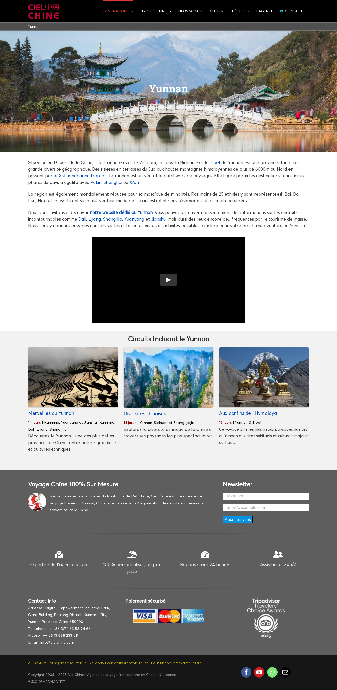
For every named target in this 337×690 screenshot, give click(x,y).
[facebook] (246, 672)
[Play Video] (168, 280)
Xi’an (134, 182)
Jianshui (158, 219)
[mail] (285, 672)
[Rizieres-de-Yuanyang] (73, 349)
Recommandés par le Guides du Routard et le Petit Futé (99, 496)
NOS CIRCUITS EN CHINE (76, 663)
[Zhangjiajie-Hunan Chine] (168, 349)
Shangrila (112, 219)
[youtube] (259, 672)
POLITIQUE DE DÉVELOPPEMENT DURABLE (172, 663)
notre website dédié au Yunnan (121, 212)
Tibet (215, 162)
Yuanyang (134, 219)
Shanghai (113, 182)
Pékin (95, 182)
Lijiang (94, 219)
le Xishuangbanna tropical (80, 175)
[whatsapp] (272, 672)
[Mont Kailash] (264, 349)
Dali (82, 219)
